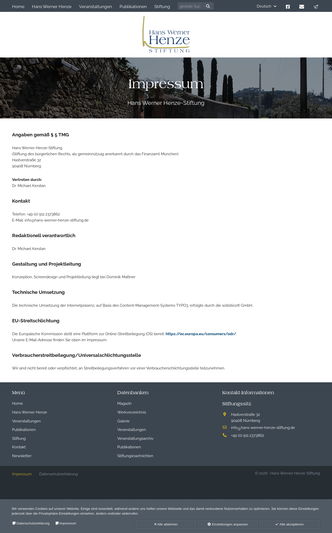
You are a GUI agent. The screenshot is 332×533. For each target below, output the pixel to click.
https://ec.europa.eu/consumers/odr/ (201, 333)
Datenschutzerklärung (32, 523)
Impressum (67, 523)
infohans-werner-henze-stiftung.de (263, 427)
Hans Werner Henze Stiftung (295, 472)
